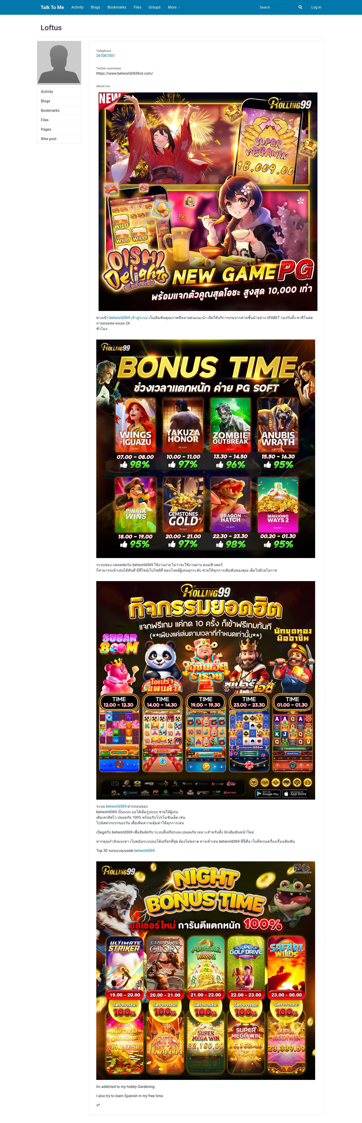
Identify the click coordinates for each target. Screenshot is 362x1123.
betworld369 (116, 806)
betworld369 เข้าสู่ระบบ (128, 318)
